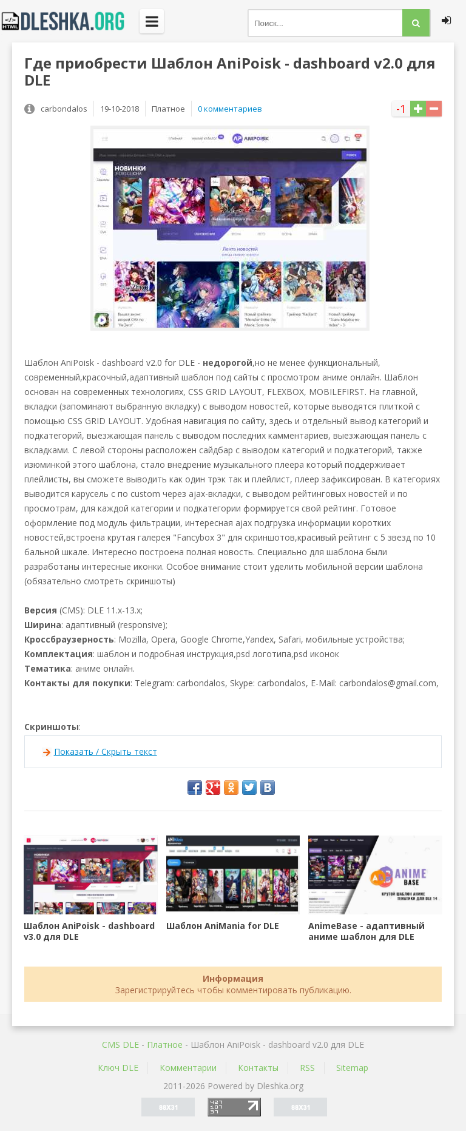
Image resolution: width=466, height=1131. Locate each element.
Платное (165, 1044)
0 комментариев (230, 108)
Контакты (258, 1067)
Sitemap (352, 1067)
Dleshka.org (70, 21)
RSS (307, 1067)
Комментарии (188, 1067)
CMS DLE (120, 1044)
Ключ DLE (118, 1067)
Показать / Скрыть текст (105, 751)
